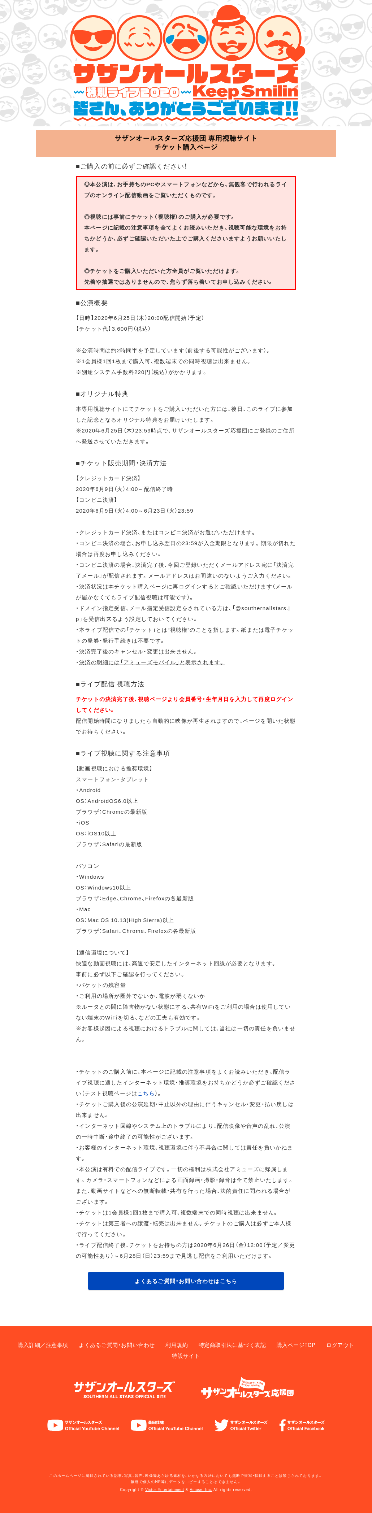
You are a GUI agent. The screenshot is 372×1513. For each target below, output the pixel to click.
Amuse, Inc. (202, 1489)
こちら (146, 1093)
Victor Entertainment (164, 1489)
